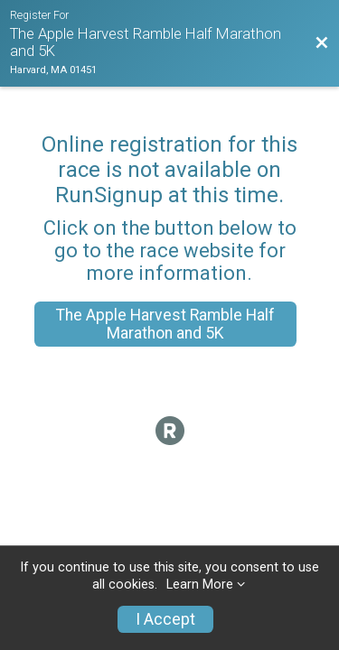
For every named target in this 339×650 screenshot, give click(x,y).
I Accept (165, 619)
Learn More (199, 584)
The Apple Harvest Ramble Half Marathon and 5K (165, 324)
